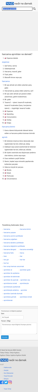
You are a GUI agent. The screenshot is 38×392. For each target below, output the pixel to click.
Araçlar (6, 370)
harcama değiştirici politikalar (14, 246)
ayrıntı (4, 137)
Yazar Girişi (7, 389)
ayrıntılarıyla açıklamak (12, 287)
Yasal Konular (8, 376)
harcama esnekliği (26, 249)
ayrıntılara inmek (26, 297)
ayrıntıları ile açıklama (11, 273)
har (21, 256)
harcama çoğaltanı (10, 239)
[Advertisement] (19, 32)
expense (5, 62)
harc (5, 256)
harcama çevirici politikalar (13, 236)
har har (22, 260)
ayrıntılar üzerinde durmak (13, 294)
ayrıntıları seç (25, 280)
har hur (6, 263)
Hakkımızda (7, 367)
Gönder (5, 337)
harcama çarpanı (10, 232)
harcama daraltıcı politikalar (14, 243)
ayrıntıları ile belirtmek (12, 277)
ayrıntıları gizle (25, 270)
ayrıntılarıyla (24, 283)
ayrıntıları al (8, 270)
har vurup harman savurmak (14, 266)
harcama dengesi (10, 249)
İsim (2, 314)
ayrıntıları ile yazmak (11, 280)
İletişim (6, 379)
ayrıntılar (24, 290)
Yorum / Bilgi (5, 321)
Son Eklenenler (8, 373)
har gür (6, 260)
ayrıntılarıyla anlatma (11, 290)
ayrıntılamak (8, 300)
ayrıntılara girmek (10, 297)
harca (22, 253)
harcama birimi (8, 127)
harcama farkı (9, 253)
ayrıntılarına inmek (10, 283)
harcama (6, 81)
